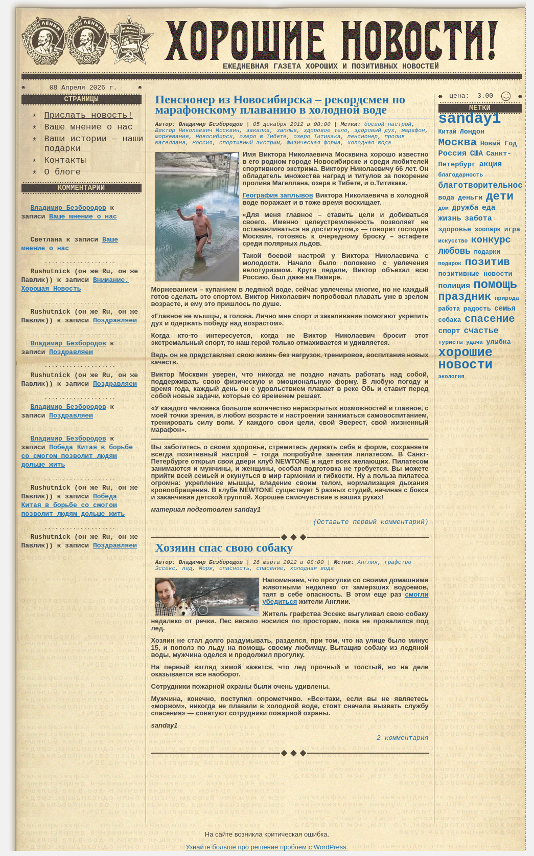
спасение (270, 568)
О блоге (62, 172)
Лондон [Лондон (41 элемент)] (472, 132)
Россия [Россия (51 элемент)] (452, 153)
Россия (202, 143)
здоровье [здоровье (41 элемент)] (455, 229)
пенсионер (362, 137)
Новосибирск (214, 137)
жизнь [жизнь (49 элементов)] (449, 218)
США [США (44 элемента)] (476, 153)
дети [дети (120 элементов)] (500, 196)
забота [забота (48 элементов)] (478, 218)
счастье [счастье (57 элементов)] (480, 331)
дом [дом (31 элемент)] (443, 208)
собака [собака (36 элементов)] (449, 320)
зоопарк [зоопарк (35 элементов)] (488, 229)
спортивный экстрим (249, 143)
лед (187, 568)
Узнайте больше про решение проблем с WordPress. (267, 847)
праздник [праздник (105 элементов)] (465, 297)
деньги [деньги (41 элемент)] (470, 198)
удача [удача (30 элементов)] (474, 342)
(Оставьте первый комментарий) (370, 522)
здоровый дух (374, 130)
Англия (368, 562)
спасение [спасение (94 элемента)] (490, 319)
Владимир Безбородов (68, 208)
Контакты (65, 160)
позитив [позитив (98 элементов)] (487, 262)
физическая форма (314, 143)
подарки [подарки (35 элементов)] (487, 252)
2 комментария (402, 738)
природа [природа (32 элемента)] (507, 298)
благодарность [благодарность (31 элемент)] (460, 175)
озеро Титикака (316, 137)
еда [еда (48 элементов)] (489, 208)
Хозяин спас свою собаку (224, 547)
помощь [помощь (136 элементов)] (495, 285)
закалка (258, 130)
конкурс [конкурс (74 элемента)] (491, 240)
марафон (413, 130)
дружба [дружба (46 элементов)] (465, 208)
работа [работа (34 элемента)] (449, 309)
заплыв (286, 130)
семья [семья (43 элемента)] (505, 308)
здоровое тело (325, 130)
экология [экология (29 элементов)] (451, 377)
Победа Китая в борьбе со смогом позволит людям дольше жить (77, 456)
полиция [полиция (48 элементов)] (454, 286)
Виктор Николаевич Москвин (197, 130)
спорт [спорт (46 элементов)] (449, 331)
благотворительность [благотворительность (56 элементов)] (485, 185)
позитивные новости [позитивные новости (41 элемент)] (475, 274)
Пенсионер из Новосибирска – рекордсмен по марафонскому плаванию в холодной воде (280, 104)
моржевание (172, 137)
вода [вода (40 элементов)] (446, 198)
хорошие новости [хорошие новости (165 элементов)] (465, 358)
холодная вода (369, 143)
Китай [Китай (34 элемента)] (447, 132)
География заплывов (278, 195)
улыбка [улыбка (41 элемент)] (498, 342)
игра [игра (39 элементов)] (512, 229)
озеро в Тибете (263, 137)
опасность (234, 568)
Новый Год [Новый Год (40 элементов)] (498, 143)
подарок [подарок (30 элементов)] (450, 263)
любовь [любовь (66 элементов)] (454, 251)
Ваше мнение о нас (88, 127)
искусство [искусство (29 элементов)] (453, 241)
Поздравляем (115, 320)
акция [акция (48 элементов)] (490, 164)
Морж (205, 568)
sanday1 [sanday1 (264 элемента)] (469, 119)
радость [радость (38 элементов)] (477, 309)
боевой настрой (387, 124)
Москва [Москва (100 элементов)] (457, 142)
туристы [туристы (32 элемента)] (450, 342)
